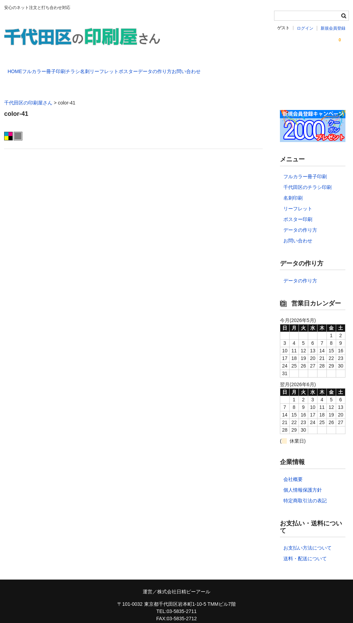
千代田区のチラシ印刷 (307, 177)
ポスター (202, 68)
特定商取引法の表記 (305, 490)
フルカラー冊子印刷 (61, 68)
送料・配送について (305, 548)
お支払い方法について (307, 538)
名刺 (131, 68)
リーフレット (164, 68)
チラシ (105, 68)
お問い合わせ (288, 68)
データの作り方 (243, 68)
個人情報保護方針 (302, 480)
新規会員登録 (333, 28)
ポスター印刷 (297, 209)
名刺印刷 (293, 188)
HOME (18, 68)
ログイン (305, 28)
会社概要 (293, 469)
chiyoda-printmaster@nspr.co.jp (176, 616)
